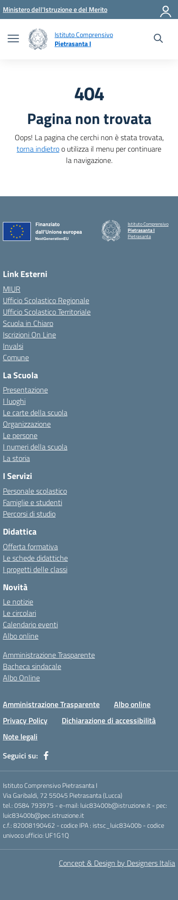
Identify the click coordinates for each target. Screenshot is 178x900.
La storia (16, 458)
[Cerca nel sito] (158, 39)
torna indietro (38, 148)
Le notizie (18, 601)
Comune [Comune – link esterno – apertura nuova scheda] (16, 357)
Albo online (20, 635)
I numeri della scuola (35, 446)
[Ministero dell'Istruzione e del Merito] (55, 9)
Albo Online (21, 677)
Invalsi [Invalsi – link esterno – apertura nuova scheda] (13, 346)
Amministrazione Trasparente (49, 655)
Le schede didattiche (35, 558)
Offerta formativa (30, 546)
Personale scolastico (35, 491)
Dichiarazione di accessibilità (109, 720)
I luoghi (14, 401)
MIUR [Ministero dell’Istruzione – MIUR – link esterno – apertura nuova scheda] (11, 289)
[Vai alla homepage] (37, 39)
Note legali (20, 736)
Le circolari (19, 613)
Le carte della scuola (35, 412)
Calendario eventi (30, 624)
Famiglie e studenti (32, 502)
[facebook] (46, 755)
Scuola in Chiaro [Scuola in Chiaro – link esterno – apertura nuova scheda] (28, 323)
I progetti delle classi (35, 569)
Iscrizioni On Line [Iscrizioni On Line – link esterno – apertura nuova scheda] (29, 334)
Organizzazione (27, 424)
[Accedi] (166, 9)
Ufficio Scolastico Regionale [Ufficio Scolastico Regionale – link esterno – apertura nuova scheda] (46, 300)
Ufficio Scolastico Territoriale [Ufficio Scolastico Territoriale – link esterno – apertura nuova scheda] (47, 311)
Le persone (20, 435)
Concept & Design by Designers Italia (117, 863)
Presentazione (25, 389)
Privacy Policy (25, 720)
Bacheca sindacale (32, 666)
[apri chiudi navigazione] (13, 39)
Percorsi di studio (29, 513)
